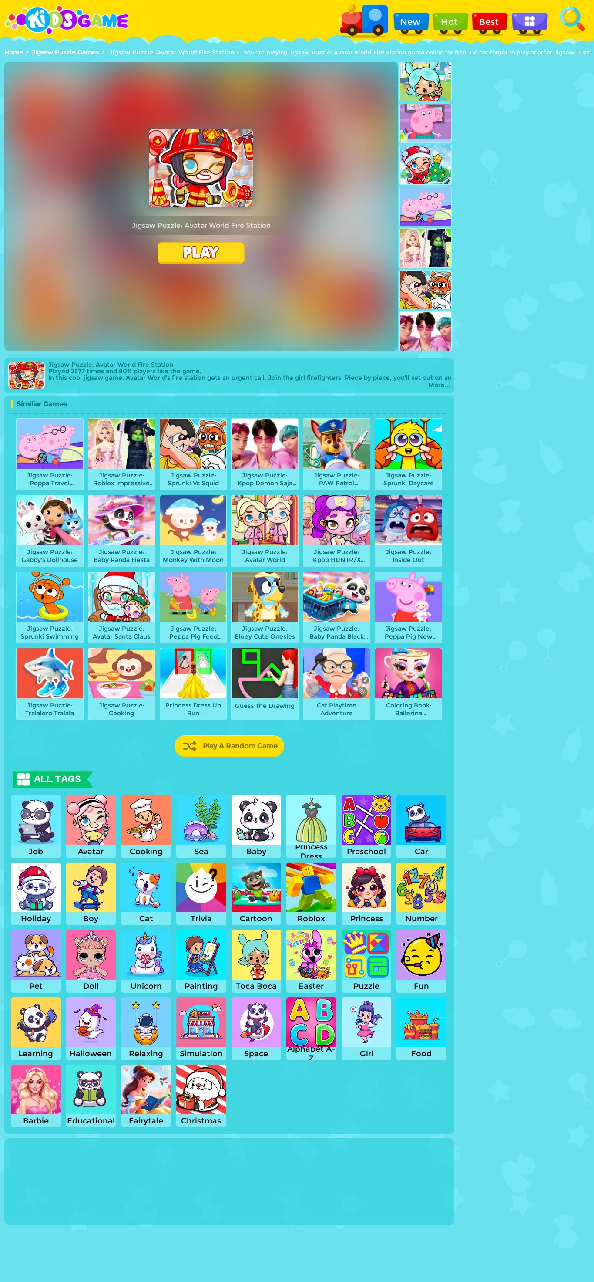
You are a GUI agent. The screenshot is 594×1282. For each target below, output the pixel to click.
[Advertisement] (524, 122)
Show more (39, 1217)
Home (13, 52)
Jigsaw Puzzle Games (65, 52)
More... (439, 385)
